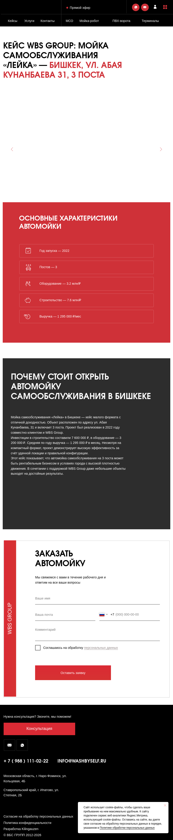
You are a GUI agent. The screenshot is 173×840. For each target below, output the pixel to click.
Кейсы (12, 21)
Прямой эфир (80, 8)
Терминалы (150, 21)
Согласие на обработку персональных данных (38, 816)
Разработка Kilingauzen (21, 829)
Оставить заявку (73, 673)
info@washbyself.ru (82, 761)
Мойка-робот (89, 21)
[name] (97, 598)
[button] (165, 7)
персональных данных (101, 648)
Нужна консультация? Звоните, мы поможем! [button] (37, 716)
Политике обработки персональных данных (127, 827)
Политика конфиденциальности (27, 823)
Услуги (29, 21)
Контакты (48, 21)
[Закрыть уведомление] (165, 805)
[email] (65, 615)
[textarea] (97, 633)
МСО (69, 21)
